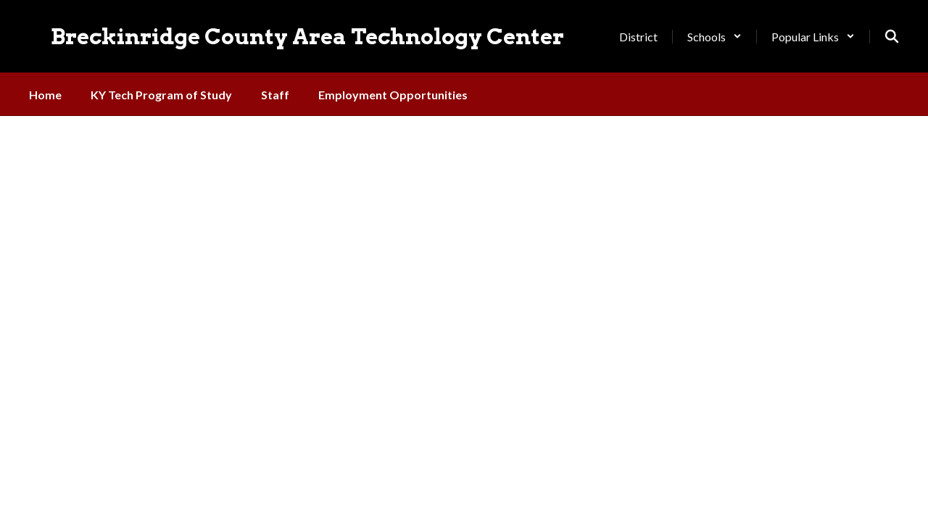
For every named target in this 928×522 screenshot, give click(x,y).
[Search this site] (891, 36)
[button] (714, 37)
